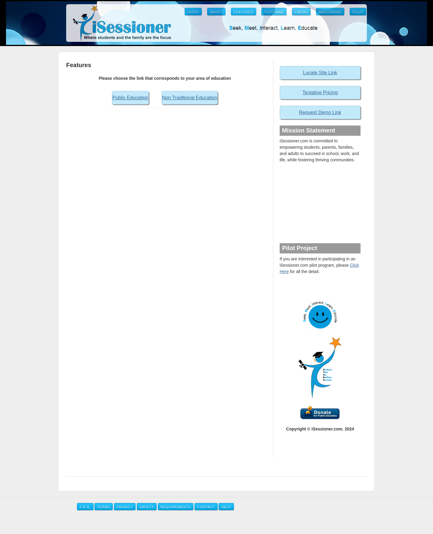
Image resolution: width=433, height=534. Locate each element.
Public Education (130, 97)
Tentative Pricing (320, 92)
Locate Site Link (320, 72)
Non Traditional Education (189, 97)
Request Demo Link (320, 112)
